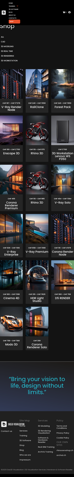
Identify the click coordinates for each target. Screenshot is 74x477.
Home (11, 3)
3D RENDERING (7, 56)
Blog (10, 12)
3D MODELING (7, 46)
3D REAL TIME (7, 51)
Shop (11, 21)
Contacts (12, 18)
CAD (3, 41)
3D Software (13, 9)
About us (12, 15)
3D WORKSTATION (9, 60)
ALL (2, 37)
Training (13, 6)
